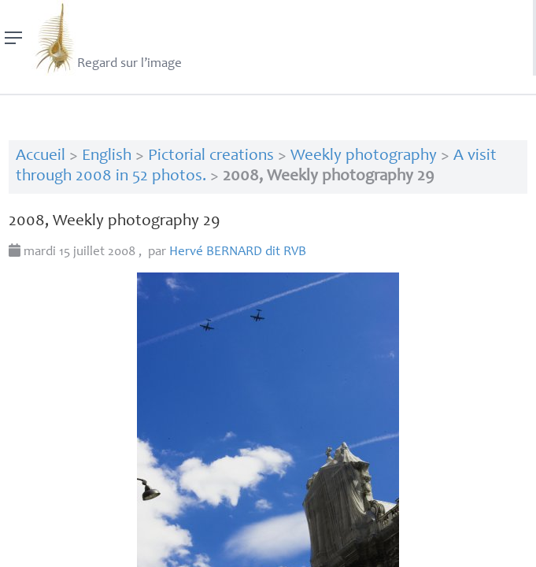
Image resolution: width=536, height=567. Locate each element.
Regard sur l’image (106, 38)
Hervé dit (237, 252)
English (106, 156)
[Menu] (14, 38)
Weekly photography (363, 156)
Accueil (40, 156)
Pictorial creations (211, 156)
